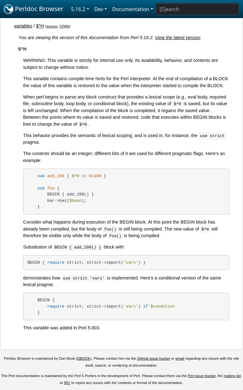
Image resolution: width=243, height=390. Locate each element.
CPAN (64, 26)
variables (23, 25)
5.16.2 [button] (78, 9)
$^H (40, 25)
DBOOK (83, 358)
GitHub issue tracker (153, 358)
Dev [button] (98, 9)
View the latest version (178, 37)
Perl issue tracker (201, 376)
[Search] (197, 9)
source (52, 26)
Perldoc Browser (34, 9)
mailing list (232, 376)
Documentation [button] (130, 9)
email (180, 358)
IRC (67, 383)
